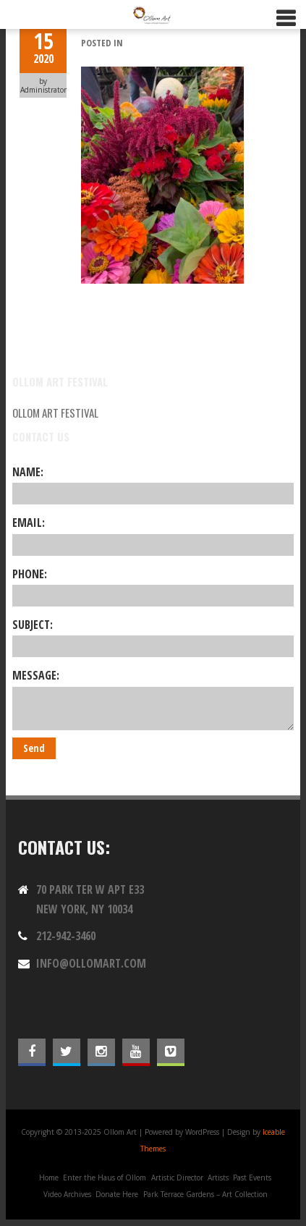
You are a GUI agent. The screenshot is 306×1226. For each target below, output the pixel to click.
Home (49, 1177)
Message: (153, 698)
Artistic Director (177, 1177)
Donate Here (116, 1194)
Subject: (153, 637)
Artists (218, 1177)
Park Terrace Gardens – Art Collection (205, 1194)
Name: (153, 484)
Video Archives (67, 1194)
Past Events (252, 1177)
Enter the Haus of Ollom (104, 1177)
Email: (153, 535)
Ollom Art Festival (55, 412)
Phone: (153, 586)
